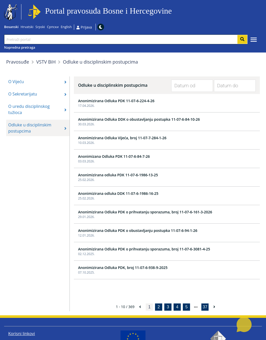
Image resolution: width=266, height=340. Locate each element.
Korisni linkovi (21, 333)
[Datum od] (188, 86)
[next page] (196, 307)
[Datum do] (231, 86)
